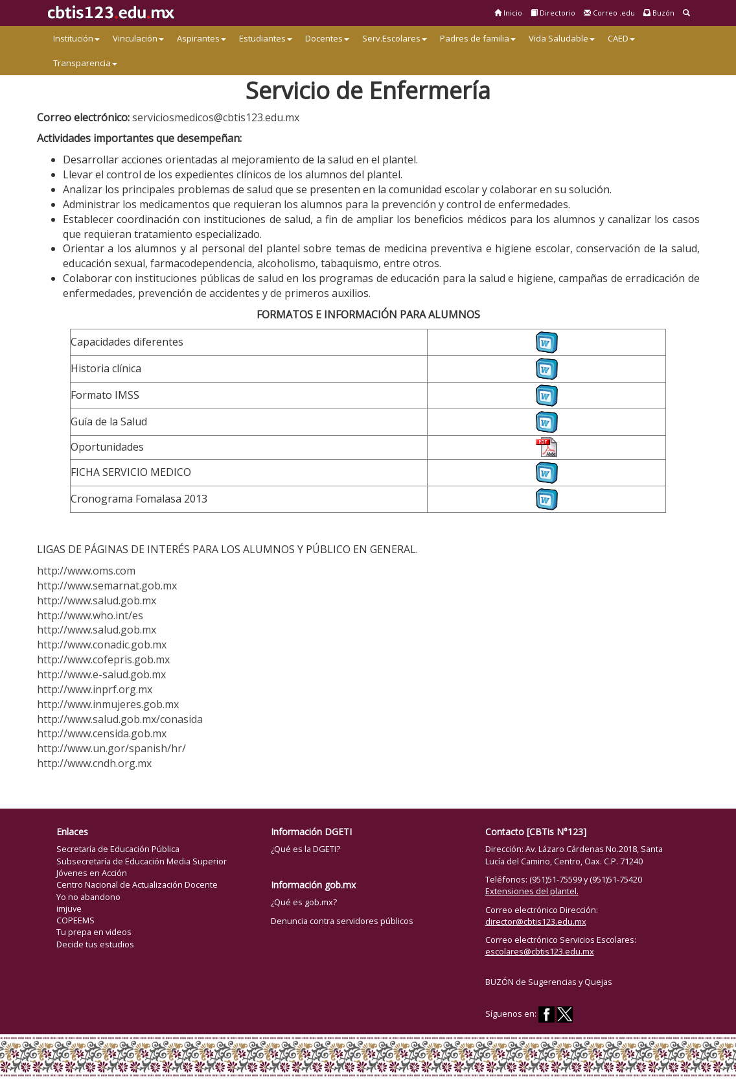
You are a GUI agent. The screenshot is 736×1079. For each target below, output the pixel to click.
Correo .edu (609, 13)
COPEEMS (75, 920)
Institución (76, 38)
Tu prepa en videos (94, 932)
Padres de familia (478, 38)
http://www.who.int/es (90, 615)
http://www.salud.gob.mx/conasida (120, 719)
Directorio (553, 13)
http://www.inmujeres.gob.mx (108, 704)
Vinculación (138, 38)
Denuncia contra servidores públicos (342, 921)
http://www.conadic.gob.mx (102, 644)
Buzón (658, 13)
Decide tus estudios (95, 944)
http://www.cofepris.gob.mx (103, 659)
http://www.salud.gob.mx (96, 600)
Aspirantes (201, 38)
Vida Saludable (562, 38)
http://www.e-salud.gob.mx (101, 674)
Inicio (508, 13)
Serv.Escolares (394, 38)
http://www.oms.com (86, 570)
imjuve (69, 908)
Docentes (327, 38)
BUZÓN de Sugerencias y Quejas (548, 982)
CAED (621, 38)
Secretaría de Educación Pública (117, 849)
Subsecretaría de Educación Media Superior (141, 861)
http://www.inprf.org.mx (94, 689)
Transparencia (85, 63)
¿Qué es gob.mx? (304, 902)
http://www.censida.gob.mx (102, 733)
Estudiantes (265, 38)
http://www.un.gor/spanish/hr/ (111, 748)
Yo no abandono (88, 897)
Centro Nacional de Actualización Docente (137, 884)
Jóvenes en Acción (91, 873)
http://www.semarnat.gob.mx (107, 585)
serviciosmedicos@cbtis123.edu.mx (215, 117)
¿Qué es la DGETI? (305, 849)
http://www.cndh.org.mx (94, 763)
